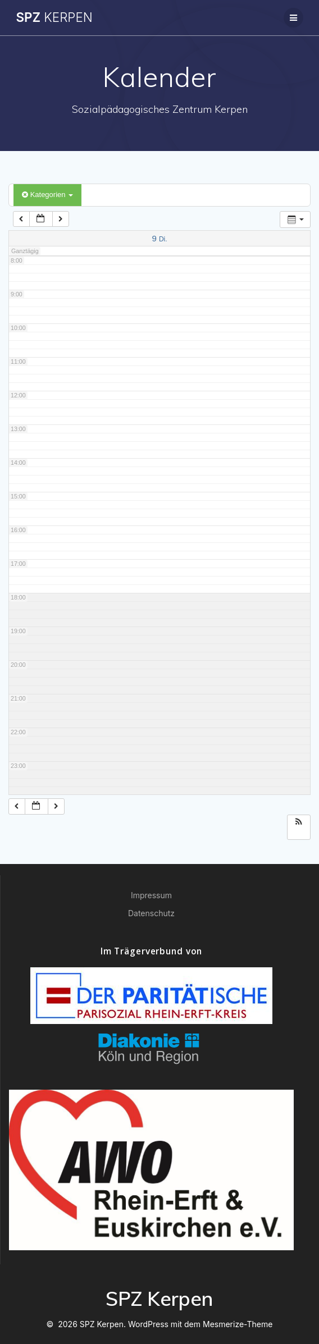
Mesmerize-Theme (237, 1324)
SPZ (54, 17)
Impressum (151, 895)
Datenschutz (151, 913)
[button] (299, 822)
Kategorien (47, 194)
